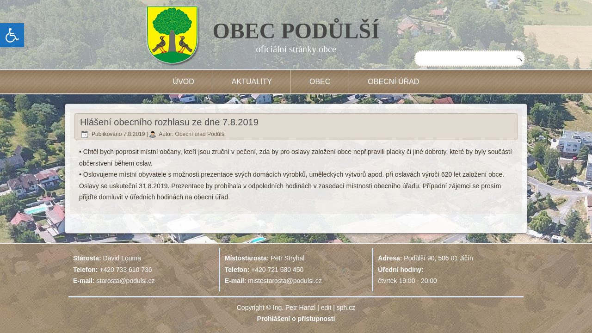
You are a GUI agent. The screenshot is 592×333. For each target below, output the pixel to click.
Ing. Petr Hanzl (294, 307)
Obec (319, 82)
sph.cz (346, 307)
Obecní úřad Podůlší (200, 134)
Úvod (183, 82)
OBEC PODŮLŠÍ (296, 30)
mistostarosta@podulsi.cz (285, 280)
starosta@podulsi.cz (126, 280)
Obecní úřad (393, 82)
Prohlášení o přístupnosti (296, 318)
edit (326, 307)
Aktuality (252, 82)
